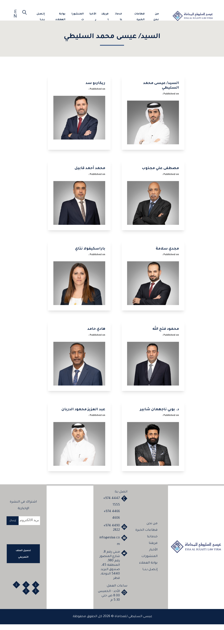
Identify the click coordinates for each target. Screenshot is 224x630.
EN (15, 14)
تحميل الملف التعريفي (23, 559)
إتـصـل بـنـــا (41, 17)
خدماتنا (118, 17)
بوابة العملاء (60, 17)
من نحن (156, 17)
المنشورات (78, 17)
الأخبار (92, 17)
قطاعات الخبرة (139, 17)
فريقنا (105, 17)
